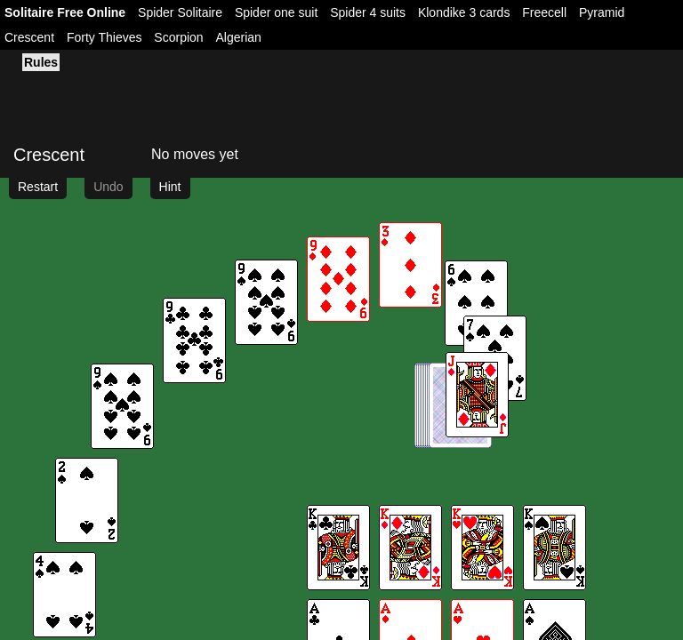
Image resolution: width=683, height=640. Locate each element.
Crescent (29, 37)
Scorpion (178, 37)
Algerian (238, 37)
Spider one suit (276, 12)
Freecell (544, 12)
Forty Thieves (104, 37)
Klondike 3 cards (464, 12)
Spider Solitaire (180, 12)
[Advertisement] (202, 94)
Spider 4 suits (368, 12)
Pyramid (601, 12)
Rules (41, 62)
